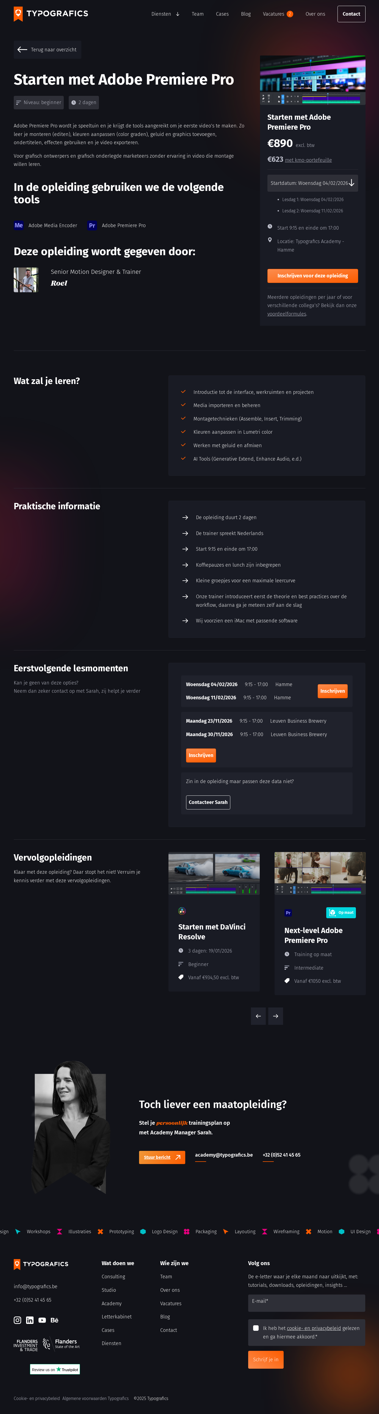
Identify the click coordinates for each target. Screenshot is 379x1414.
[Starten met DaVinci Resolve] (214, 922)
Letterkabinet (117, 1317)
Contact (351, 14)
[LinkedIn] (30, 1320)
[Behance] (54, 1320)
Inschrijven (332, 691)
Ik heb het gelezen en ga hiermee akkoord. (311, 1332)
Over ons (315, 14)
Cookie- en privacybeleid (37, 1398)
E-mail (260, 1301)
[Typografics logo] (51, 14)
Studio (109, 1290)
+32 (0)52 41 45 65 (32, 1300)
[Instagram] (17, 1320)
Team (198, 14)
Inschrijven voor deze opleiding (313, 276)
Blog (246, 14)
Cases (222, 14)
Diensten (161, 14)
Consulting (113, 1277)
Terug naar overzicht (46, 49)
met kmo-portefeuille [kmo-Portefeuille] (308, 160)
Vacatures (278, 14)
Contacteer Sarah (208, 802)
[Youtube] (42, 1320)
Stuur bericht (157, 1157)
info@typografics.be (35, 1287)
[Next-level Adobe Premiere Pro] (320, 923)
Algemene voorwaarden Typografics (95, 1398)
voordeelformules (286, 314)
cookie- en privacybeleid (314, 1328)
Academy (111, 1304)
